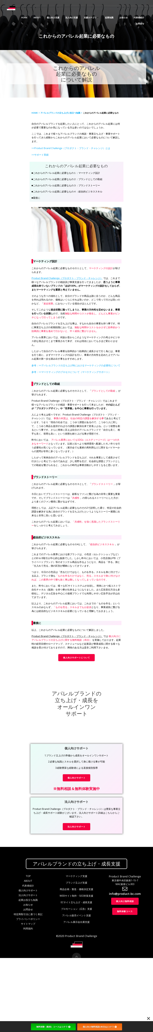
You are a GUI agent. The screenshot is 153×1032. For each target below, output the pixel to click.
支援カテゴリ (78, 16)
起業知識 (96, 16)
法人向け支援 (58, 16)
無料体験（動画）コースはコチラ (53, 1026)
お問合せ (141, 16)
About (23, 16)
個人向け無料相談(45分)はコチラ (100, 1026)
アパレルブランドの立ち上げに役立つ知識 (62, 127)
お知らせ (110, 16)
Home (11, 16)
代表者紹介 (125, 16)
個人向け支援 (39, 16)
